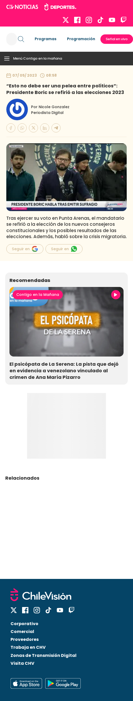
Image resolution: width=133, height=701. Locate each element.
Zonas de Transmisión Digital (43, 655)
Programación (81, 38)
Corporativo (24, 624)
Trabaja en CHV (28, 647)
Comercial (22, 632)
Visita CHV (22, 663)
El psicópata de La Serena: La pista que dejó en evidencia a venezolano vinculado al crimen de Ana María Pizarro (64, 370)
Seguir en (25, 248)
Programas (46, 38)
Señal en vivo (117, 38)
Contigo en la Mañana (37, 294)
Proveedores (25, 639)
